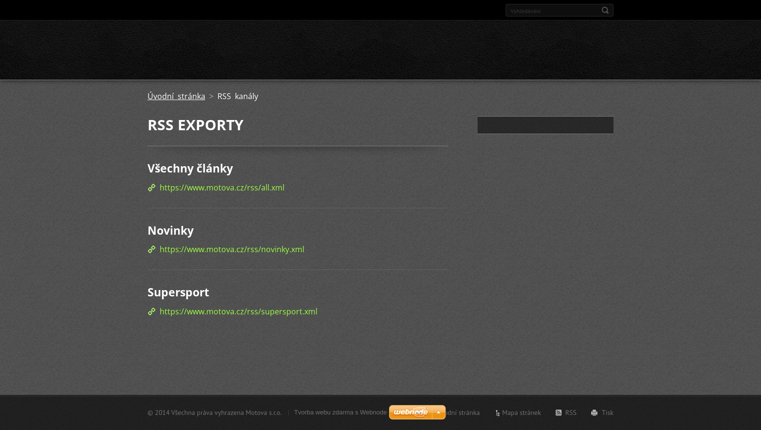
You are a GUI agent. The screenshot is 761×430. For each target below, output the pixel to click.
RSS (571, 412)
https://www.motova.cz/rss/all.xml (222, 187)
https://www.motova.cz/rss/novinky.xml (232, 249)
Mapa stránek (521, 412)
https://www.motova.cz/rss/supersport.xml (238, 311)
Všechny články (190, 168)
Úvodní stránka (176, 96)
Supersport (178, 292)
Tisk (607, 412)
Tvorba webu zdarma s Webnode (340, 412)
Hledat (605, 10)
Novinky (171, 230)
